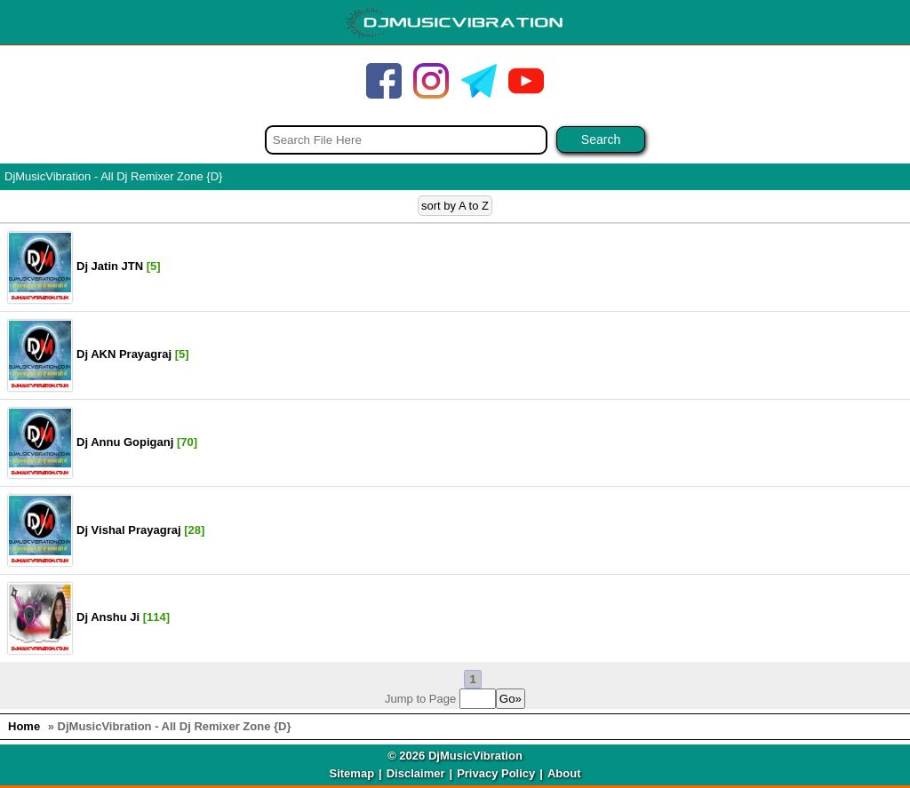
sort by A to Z (455, 205)
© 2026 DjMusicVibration (455, 755)
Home (24, 726)
